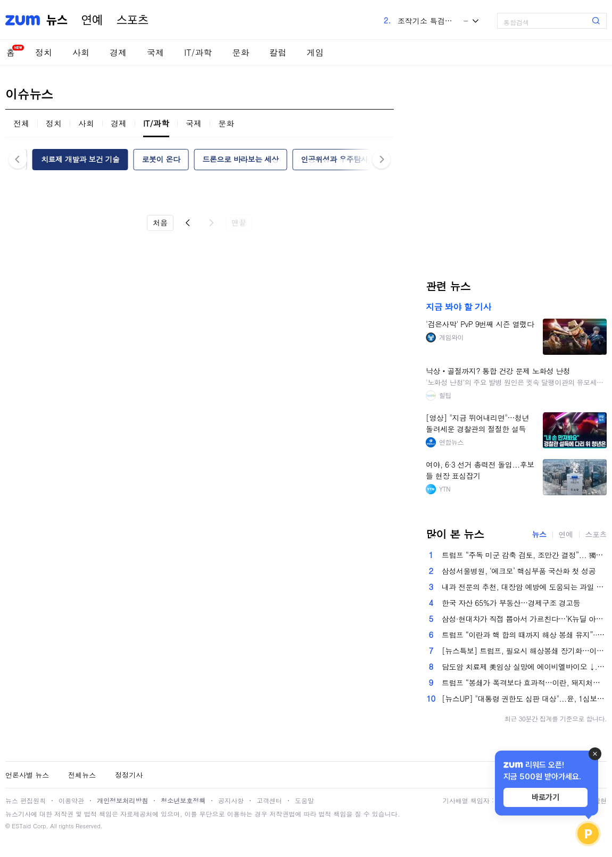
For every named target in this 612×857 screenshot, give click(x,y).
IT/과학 (198, 52)
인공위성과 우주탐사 (334, 159)
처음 (160, 222)
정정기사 (129, 775)
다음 (211, 223)
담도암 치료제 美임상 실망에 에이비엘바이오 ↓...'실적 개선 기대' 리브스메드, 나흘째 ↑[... (524, 666)
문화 (240, 52)
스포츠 (132, 20)
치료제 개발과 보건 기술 (80, 159)
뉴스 (57, 20)
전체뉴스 (82, 775)
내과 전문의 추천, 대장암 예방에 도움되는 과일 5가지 (524, 586)
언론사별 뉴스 (27, 775)
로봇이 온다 (161, 159)
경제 (118, 52)
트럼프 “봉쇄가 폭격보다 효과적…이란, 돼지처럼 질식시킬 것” (524, 682)
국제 (155, 52)
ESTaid (21, 826)
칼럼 (277, 52)
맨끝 (238, 222)
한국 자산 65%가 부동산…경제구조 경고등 (511, 602)
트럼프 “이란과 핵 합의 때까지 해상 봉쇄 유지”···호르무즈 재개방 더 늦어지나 (524, 634)
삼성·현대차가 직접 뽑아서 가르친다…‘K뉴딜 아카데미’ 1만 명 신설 (524, 618)
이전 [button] (18, 159)
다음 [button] (381, 159)
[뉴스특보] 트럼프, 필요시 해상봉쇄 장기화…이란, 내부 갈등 (524, 650)
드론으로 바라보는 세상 (240, 159)
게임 (315, 52)
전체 (21, 123)
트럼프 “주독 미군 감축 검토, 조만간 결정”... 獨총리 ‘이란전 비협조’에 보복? (524, 555)
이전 (188, 223)
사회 (80, 52)
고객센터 (269, 800)
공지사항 (231, 800)
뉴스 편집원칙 (25, 800)
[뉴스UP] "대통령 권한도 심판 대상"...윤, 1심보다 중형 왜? (524, 698)
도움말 (304, 800)
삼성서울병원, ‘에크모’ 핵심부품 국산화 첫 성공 (519, 570)
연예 (92, 20)
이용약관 (71, 800)
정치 (43, 52)
